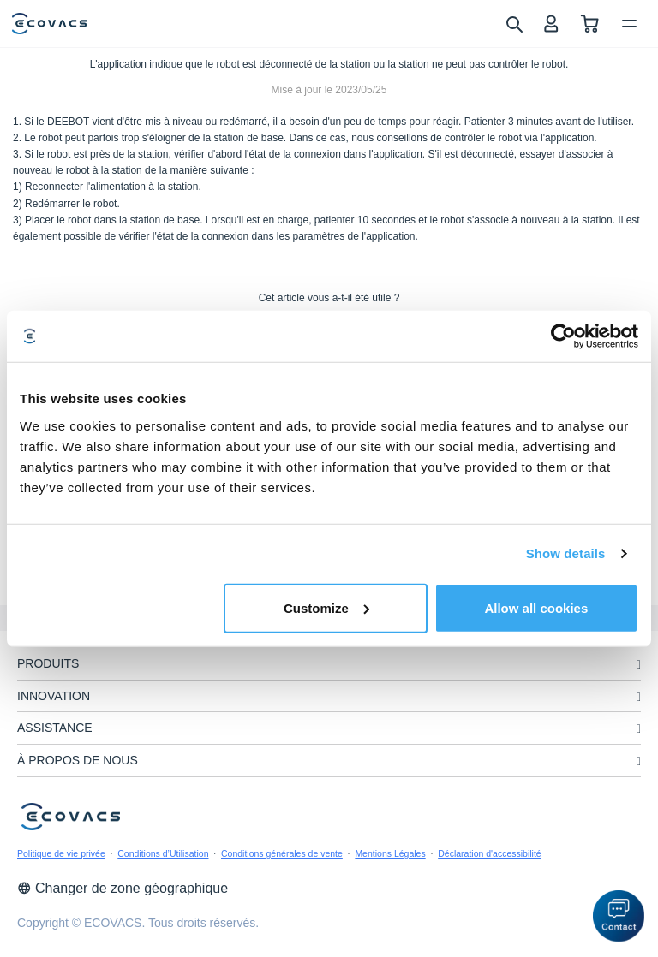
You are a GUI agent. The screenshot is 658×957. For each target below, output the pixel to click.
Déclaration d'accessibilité (489, 853)
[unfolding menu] (639, 664)
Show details (566, 553)
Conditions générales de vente (282, 853)
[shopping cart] (590, 23)
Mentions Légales (390, 853)
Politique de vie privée (61, 853)
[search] (513, 23)
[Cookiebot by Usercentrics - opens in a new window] (563, 336)
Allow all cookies (536, 607)
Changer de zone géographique (122, 888)
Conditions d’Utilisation (162, 853)
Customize (326, 607)
